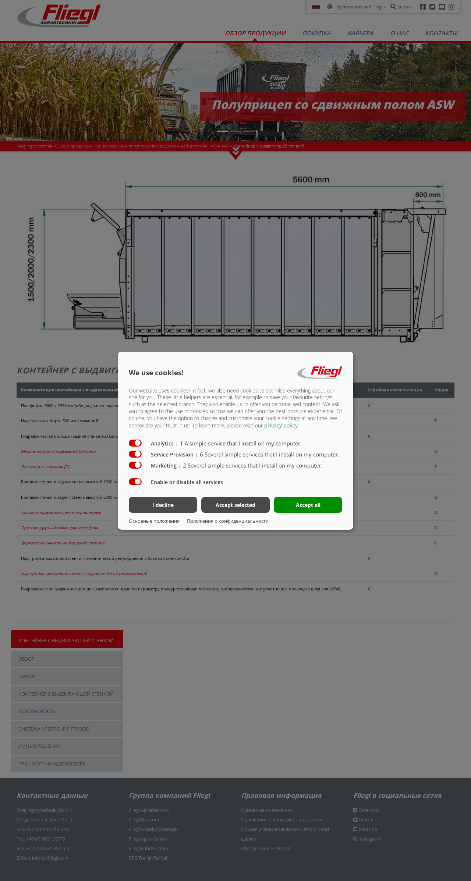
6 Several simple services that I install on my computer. (267, 454)
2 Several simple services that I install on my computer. (250, 465)
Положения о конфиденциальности (228, 521)
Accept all (308, 504)
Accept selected (235, 504)
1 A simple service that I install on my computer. (239, 443)
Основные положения (154, 521)
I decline (163, 504)
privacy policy (281, 425)
